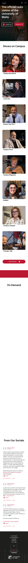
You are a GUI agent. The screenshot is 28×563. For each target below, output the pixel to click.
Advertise (14, 540)
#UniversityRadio (17, 472)
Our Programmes (14, 537)
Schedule (14, 539)
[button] (25, 3)
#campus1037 (7, 472)
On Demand (14, 536)
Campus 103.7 (10, 448)
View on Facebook (7, 478)
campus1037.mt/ (10, 495)
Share (13, 478)
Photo (6, 476)
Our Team (14, 542)
